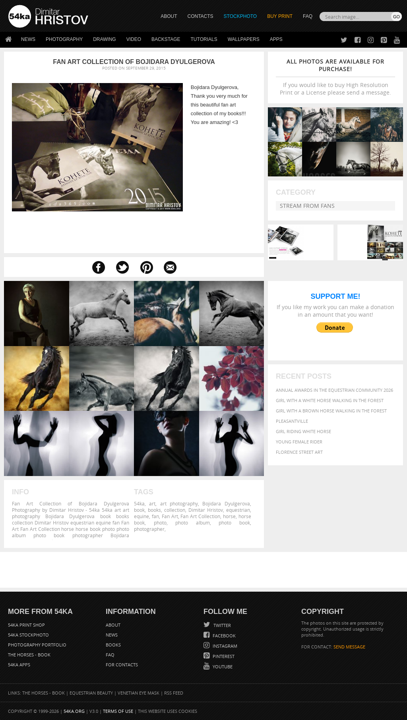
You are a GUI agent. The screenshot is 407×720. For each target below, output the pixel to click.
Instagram (224, 646)
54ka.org (74, 711)
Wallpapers (244, 39)
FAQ (307, 16)
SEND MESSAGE (349, 647)
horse (229, 516)
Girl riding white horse (303, 431)
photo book (234, 522)
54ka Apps (19, 665)
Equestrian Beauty (91, 693)
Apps (276, 39)
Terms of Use (118, 711)
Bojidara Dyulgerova (226, 503)
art (152, 503)
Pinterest (223, 656)
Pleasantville (292, 421)
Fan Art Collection (200, 516)
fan (155, 516)
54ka (139, 503)
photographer (149, 529)
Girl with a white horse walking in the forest (330, 400)
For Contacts (122, 665)
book (139, 510)
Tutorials (204, 39)
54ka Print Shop (26, 625)
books (154, 510)
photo (160, 522)
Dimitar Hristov (205, 510)
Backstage (165, 39)
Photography (64, 39)
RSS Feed (173, 693)
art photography (179, 503)
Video (133, 39)
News (28, 39)
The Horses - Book (29, 655)
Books (113, 645)
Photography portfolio (37, 645)
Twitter (221, 625)
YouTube (222, 667)
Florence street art (299, 452)
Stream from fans (307, 205)
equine (141, 516)
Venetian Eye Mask (138, 693)
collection (174, 510)
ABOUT (169, 16)
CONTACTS (200, 16)
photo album (192, 522)
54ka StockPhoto (28, 635)
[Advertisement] (205, 570)
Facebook (223, 636)
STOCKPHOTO (240, 16)
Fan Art (170, 516)
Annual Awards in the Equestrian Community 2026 (334, 390)
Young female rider (299, 442)
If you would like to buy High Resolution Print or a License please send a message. (335, 77)
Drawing (104, 39)
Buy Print (280, 16)
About (113, 625)
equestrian (238, 510)
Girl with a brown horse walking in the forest (331, 411)
